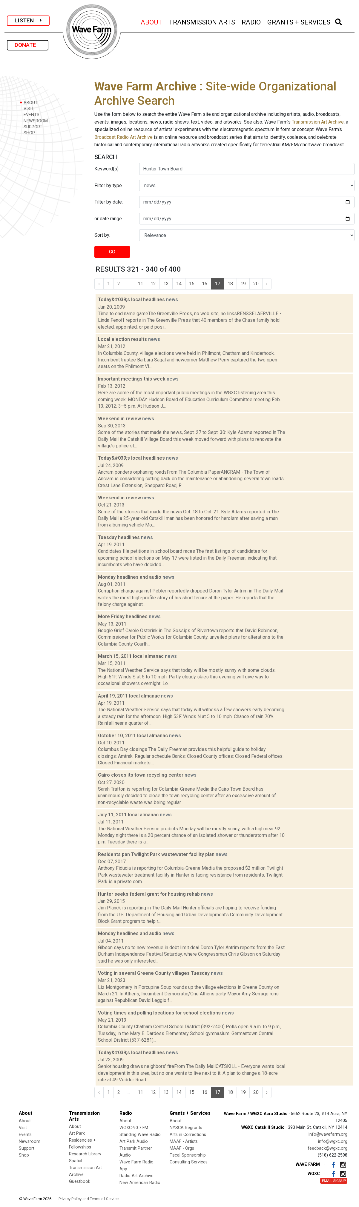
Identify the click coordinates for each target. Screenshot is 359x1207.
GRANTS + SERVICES (299, 21)
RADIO (251, 21)
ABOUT (152, 21)
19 (243, 284)
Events (25, 1134)
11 (140, 284)
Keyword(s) (106, 169)
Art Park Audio (133, 1141)
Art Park (77, 1133)
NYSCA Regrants (186, 1127)
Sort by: (102, 235)
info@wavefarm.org (328, 1134)
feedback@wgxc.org (327, 1148)
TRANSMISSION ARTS (202, 21)
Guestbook (79, 1181)
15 (191, 284)
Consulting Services (189, 1162)
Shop (24, 1155)
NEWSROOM (33, 121)
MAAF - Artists (184, 1141)
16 (204, 284)
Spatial (75, 1160)
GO (112, 252)
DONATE (28, 44)
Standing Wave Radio (140, 1134)
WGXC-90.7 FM (133, 1127)
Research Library (85, 1154)
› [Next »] (267, 284)
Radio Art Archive (136, 1175)
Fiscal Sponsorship (188, 1155)
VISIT (26, 108)
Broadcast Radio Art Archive (123, 137)
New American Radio (139, 1182)
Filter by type (108, 185)
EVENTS (29, 114)
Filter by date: (108, 202)
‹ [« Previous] (99, 284)
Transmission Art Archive (318, 122)
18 (230, 284)
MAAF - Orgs (182, 1148)
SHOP (27, 133)
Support (26, 1148)
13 (166, 284)
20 (256, 284)
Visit (23, 1127)
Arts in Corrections (188, 1134)
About (25, 1120)
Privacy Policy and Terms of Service (89, 1199)
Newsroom (29, 1141)
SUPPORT (30, 127)
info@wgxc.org (332, 1141)
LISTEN (28, 20)
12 (153, 284)
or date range (108, 218)
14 (179, 284)
